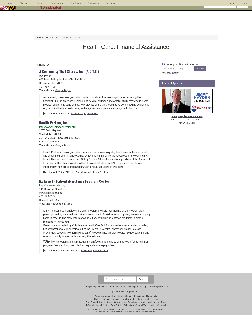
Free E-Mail (91, 302)
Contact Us (102, 286)
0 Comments (86, 172)
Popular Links (133, 291)
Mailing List (163, 286)
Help (92, 286)
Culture (97, 299)
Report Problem (91, 113)
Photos (105, 305)
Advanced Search (170, 73)
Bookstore (117, 296)
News (163, 302)
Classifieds (139, 296)
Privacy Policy (146, 309)
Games (101, 302)
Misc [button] (233, 3)
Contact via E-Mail (49, 141)
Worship (161, 305)
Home (86, 286)
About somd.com (117, 286)
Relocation (129, 305)
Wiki (153, 305)
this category (169, 64)
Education (115, 299)
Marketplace (153, 302)
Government (120, 302)
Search (142, 279)
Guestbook (133, 302)
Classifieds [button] (25, 3)
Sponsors (152, 286)
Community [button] (94, 3)
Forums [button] (41, 3)
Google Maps (63, 90)
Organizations (94, 305)
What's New (119, 291)
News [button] (11, 3)
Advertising (140, 286)
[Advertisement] (187, 178)
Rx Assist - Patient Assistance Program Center (74, 181)
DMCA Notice (160, 309)
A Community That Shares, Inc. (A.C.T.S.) (69, 71)
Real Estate (116, 305)
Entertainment (142, 299)
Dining (106, 299)
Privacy (130, 286)
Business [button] (111, 3)
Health (143, 302)
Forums (154, 299)
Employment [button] (58, 3)
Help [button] (244, 3)
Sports (138, 305)
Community (151, 296)
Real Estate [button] (76, 3)
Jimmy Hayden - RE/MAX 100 (187, 116)
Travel (146, 305)
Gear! (109, 302)
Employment (128, 299)
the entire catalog (188, 64)
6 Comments (77, 113)
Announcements (102, 296)
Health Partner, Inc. (53, 122)
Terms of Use (135, 309)
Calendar (128, 296)
